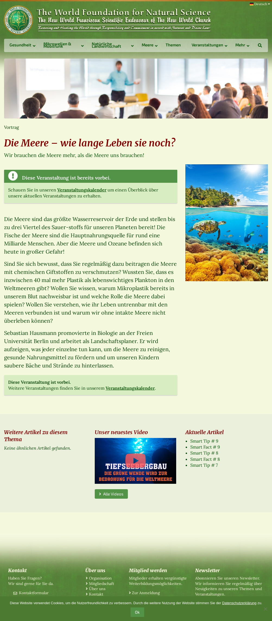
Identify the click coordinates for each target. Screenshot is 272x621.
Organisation (100, 578)
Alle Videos (111, 493)
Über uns (97, 588)
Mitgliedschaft (101, 583)
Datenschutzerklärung (239, 603)
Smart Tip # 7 (204, 465)
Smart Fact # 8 (205, 459)
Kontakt (96, 594)
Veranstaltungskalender (81, 190)
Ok (137, 612)
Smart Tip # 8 (204, 453)
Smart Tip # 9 (204, 441)
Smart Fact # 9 (205, 447)
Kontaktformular (34, 592)
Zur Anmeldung (146, 592)
